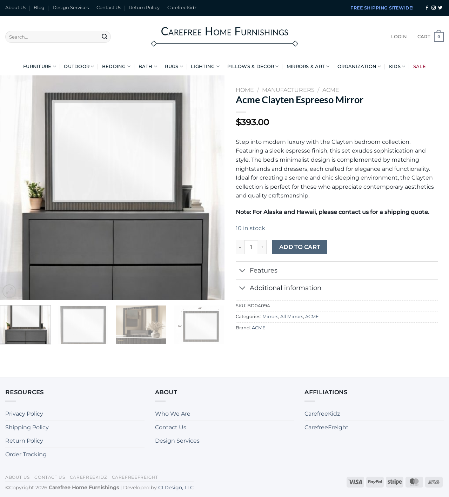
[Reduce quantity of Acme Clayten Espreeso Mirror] (240, 247)
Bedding (116, 66)
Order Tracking (26, 454)
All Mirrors (291, 316)
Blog (39, 7)
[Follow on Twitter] (440, 8)
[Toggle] (242, 270)
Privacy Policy (24, 413)
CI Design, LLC (176, 487)
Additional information (278, 288)
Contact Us (108, 7)
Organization (359, 66)
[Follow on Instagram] (433, 8)
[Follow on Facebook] (427, 8)
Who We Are (172, 413)
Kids (397, 66)
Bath (148, 66)
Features (256, 270)
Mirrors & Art (308, 66)
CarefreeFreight (326, 427)
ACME (312, 316)
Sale (419, 66)
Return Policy (144, 7)
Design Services (71, 7)
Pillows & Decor (253, 66)
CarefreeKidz (182, 7)
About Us (15, 7)
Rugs (174, 66)
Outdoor (79, 66)
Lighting (205, 66)
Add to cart (299, 247)
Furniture (39, 66)
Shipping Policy (27, 427)
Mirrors (270, 316)
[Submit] (104, 37)
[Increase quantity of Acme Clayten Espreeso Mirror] (262, 247)
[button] (399, 37)
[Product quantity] (251, 247)
